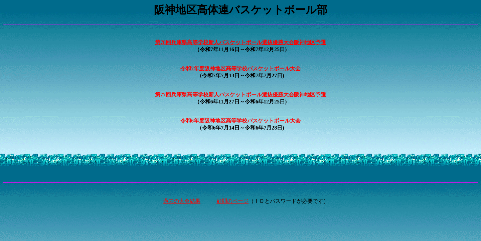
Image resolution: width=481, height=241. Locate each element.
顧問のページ (232, 201)
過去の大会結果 (181, 201)
